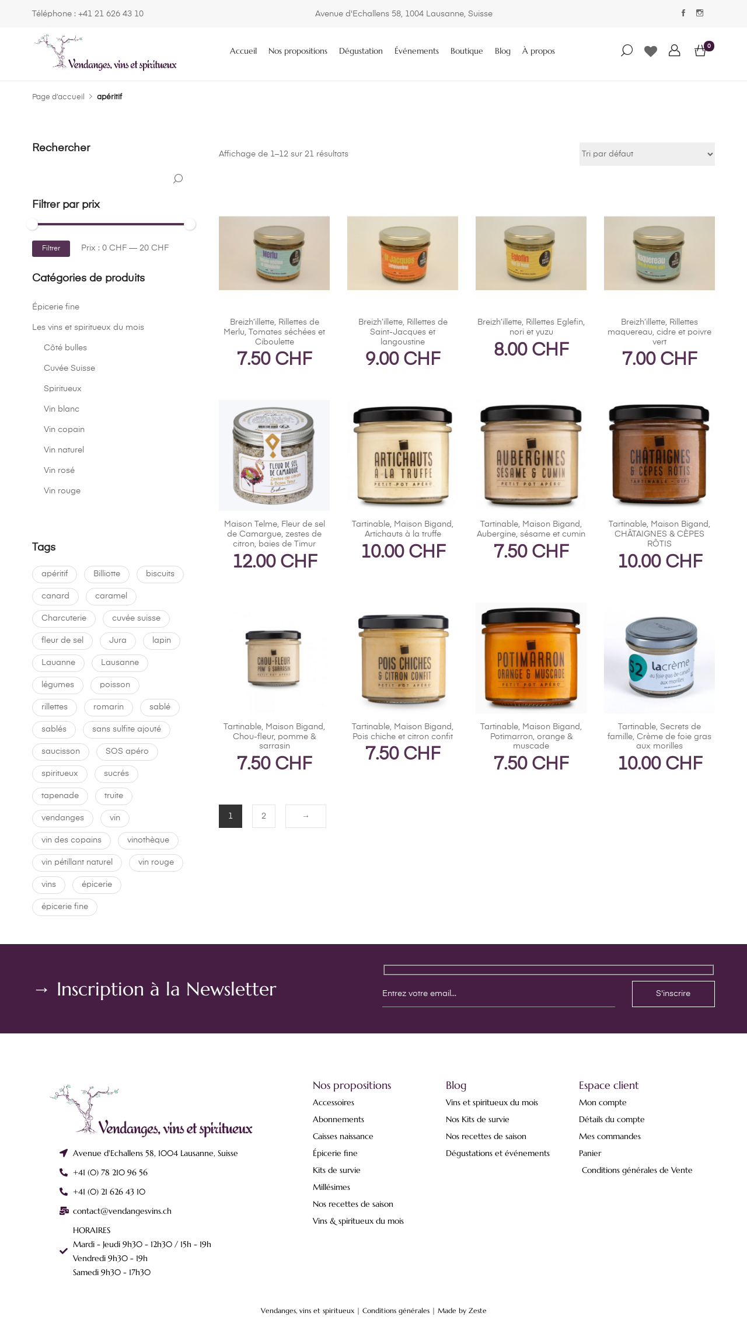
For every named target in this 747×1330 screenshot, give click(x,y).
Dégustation (361, 51)
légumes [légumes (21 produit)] (57, 685)
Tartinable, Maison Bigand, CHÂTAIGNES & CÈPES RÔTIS (659, 534)
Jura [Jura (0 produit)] (118, 640)
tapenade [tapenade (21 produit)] (60, 796)
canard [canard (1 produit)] (55, 596)
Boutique (467, 51)
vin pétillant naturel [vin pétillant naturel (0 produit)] (77, 862)
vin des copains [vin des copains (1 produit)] (71, 840)
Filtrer (51, 248)
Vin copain (64, 430)
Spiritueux (63, 389)
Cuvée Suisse (69, 368)
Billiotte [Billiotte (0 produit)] (106, 574)
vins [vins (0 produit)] (48, 884)
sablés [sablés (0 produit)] (54, 729)
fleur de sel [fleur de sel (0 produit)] (62, 640)
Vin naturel (64, 450)
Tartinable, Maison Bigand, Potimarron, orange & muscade (531, 737)
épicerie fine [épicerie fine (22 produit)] (64, 907)
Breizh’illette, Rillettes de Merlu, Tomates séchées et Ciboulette (274, 332)
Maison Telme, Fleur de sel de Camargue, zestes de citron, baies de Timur (274, 534)
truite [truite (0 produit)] (113, 796)
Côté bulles (65, 348)
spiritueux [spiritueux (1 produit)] (59, 774)
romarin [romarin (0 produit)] (108, 707)
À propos (538, 51)
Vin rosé (59, 470)
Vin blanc (61, 409)
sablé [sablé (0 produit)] (159, 707)
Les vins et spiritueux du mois (88, 327)
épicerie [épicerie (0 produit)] (97, 884)
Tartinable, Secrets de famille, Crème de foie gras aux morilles (659, 737)
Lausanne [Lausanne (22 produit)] (120, 663)
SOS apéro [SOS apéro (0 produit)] (127, 751)
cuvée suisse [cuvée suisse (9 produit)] (136, 618)
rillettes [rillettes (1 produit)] (54, 707)
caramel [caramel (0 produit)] (111, 596)
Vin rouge (62, 491)
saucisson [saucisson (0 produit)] (60, 751)
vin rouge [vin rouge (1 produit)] (156, 862)
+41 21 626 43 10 (111, 14)
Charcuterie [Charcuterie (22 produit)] (63, 618)
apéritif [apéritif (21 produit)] (54, 574)
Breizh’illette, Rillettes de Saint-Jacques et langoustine (403, 332)
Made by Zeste (462, 1310)
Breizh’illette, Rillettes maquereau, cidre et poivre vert (659, 332)
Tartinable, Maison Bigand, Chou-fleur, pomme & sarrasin (274, 737)
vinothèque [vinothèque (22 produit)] (148, 840)
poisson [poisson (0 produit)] (115, 685)
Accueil (243, 51)
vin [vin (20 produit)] (115, 818)
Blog (503, 51)
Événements (417, 51)
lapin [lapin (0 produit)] (161, 640)
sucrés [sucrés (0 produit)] (116, 774)
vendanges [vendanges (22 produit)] (62, 818)
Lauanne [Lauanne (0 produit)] (58, 663)
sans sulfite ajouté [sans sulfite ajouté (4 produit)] (126, 729)
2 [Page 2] (263, 816)
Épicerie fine (55, 307)
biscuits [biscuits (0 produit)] (160, 574)
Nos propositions (297, 51)
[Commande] (647, 154)
